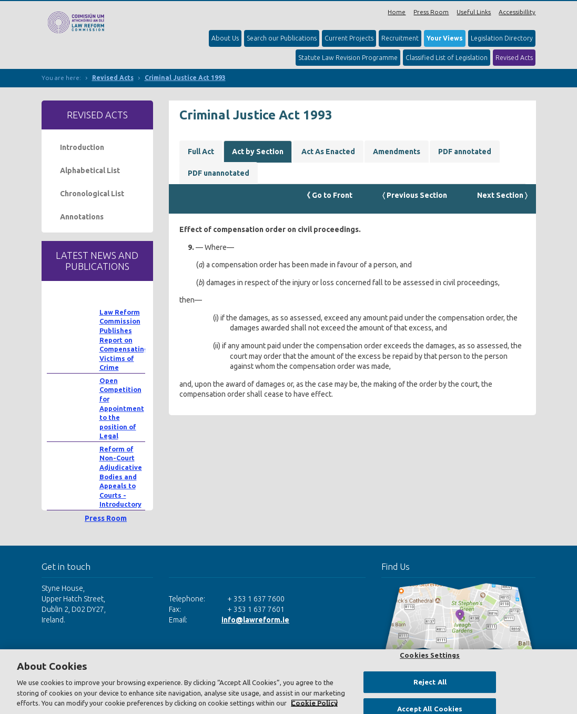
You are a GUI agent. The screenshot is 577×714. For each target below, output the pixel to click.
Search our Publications (282, 38)
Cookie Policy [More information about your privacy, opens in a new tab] (314, 703)
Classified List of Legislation (447, 57)
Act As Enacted (328, 151)
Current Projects (349, 38)
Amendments (396, 151)
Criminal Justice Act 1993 (185, 77)
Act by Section (258, 151)
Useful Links (474, 11)
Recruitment (400, 38)
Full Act (201, 151)
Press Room (431, 11)
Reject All (430, 682)
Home (397, 11)
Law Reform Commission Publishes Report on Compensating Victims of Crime (123, 339)
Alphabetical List (90, 170)
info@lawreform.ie (255, 620)
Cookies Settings (430, 655)
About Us (225, 38)
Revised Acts (514, 57)
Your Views (445, 38)
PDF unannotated (218, 173)
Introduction (82, 147)
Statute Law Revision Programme (348, 57)
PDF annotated (464, 151)
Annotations (82, 217)
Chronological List (92, 193)
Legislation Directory (502, 38)
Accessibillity (517, 11)
